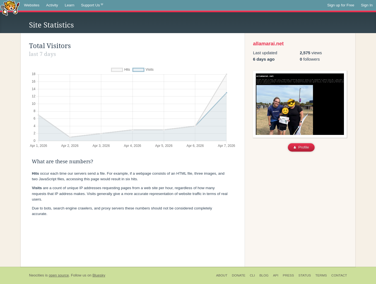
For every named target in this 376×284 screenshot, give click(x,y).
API (275, 275)
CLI (252, 275)
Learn (69, 5)
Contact (339, 275)
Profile (301, 147)
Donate (238, 275)
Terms (321, 275)
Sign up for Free (340, 5)
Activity (52, 5)
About (222, 275)
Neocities (36, 275)
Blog (264, 275)
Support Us (92, 5)
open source (59, 275)
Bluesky (98, 275)
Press (288, 275)
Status (304, 275)
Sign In (367, 5)
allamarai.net (268, 43)
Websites (31, 5)
